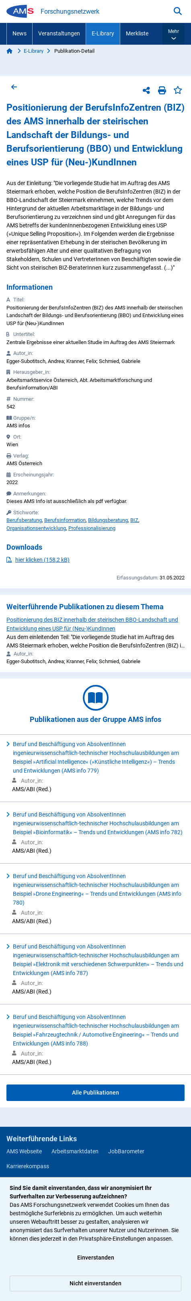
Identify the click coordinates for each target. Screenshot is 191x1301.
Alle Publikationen (95, 1092)
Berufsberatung (24, 520)
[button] (173, 34)
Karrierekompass (27, 1166)
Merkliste (137, 33)
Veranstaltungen (59, 33)
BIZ (134, 520)
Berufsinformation (65, 520)
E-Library (103, 33)
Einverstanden (95, 1257)
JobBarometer (126, 1151)
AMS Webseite (24, 1151)
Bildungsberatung (108, 520)
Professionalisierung (91, 528)
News (19, 33)
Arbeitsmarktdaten (75, 1151)
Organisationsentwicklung (36, 528)
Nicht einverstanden (95, 1283)
